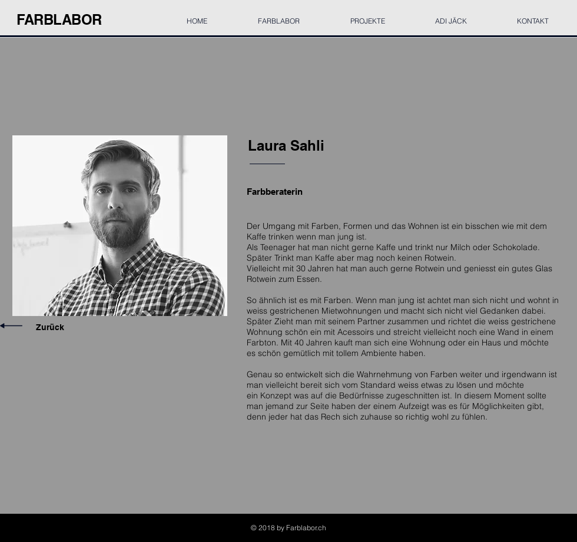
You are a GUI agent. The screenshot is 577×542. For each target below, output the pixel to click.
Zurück (50, 327)
